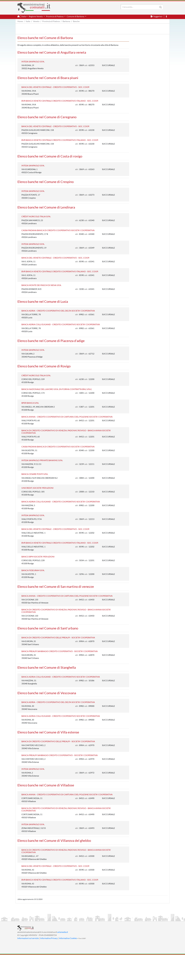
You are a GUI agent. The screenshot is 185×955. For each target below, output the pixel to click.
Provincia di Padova (51, 21)
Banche (76, 21)
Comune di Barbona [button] (76, 16)
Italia (28, 21)
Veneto (36, 21)
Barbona (66, 21)
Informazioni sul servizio (28, 938)
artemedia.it (62, 932)
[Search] (140, 6)
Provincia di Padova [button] (55, 16)
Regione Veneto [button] (36, 16)
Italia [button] (23, 16)
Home (20, 21)
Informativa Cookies (68, 938)
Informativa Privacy (49, 938)
